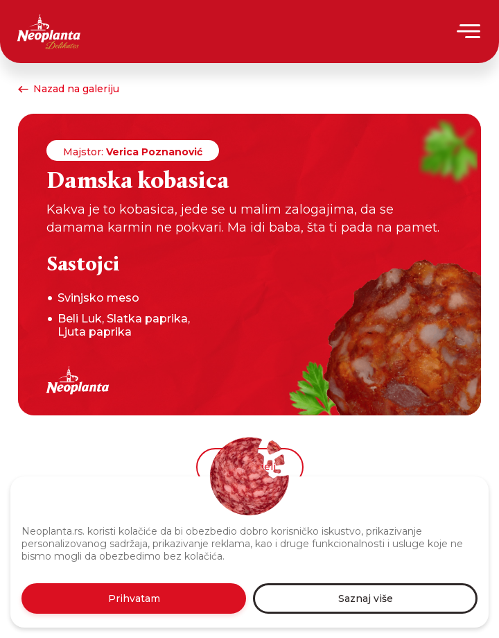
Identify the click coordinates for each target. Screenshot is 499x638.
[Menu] (469, 31)
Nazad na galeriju (68, 89)
